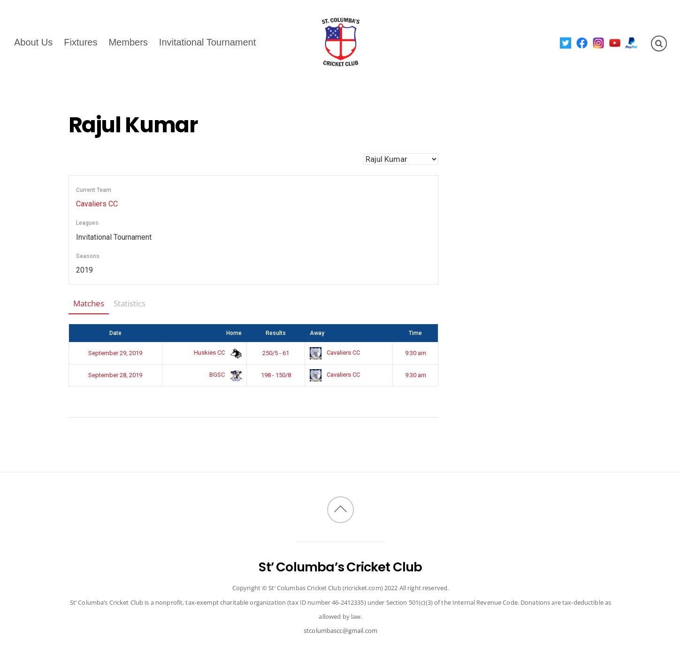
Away (317, 333)
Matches (88, 303)
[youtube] (615, 42)
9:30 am (415, 353)
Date (115, 333)
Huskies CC (216, 352)
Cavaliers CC (97, 203)
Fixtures (80, 42)
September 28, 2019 (115, 375)
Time (415, 333)
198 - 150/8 (276, 375)
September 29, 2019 (115, 353)
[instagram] (598, 42)
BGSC (223, 374)
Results (276, 333)
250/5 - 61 (275, 353)
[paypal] (631, 42)
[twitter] (566, 42)
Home (234, 333)
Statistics (129, 303)
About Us (33, 42)
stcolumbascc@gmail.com (340, 630)
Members (127, 42)
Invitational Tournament (207, 42)
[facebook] (582, 42)
